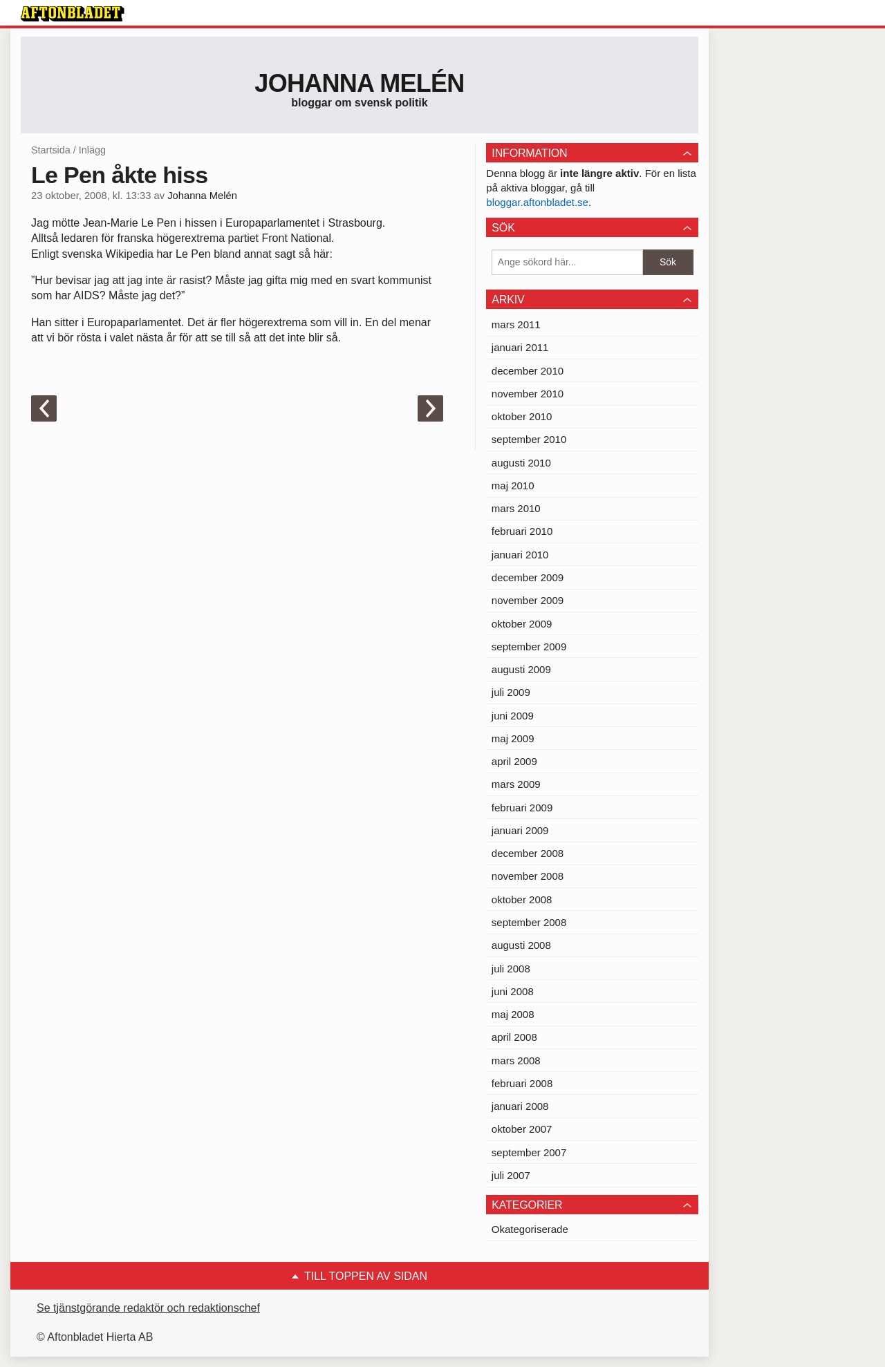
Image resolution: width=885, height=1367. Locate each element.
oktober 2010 (522, 416)
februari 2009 (522, 807)
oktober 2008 (522, 899)
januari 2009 (520, 830)
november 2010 (527, 393)
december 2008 (527, 853)
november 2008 (527, 876)
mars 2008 (516, 1060)
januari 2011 (520, 347)
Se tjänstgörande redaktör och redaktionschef (148, 1308)
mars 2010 (516, 508)
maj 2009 (513, 738)
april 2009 (514, 761)
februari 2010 (522, 531)
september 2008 (529, 922)
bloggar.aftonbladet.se (537, 202)
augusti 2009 (521, 669)
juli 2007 (511, 1175)
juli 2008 (511, 968)
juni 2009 (513, 716)
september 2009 (529, 646)
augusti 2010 (521, 463)
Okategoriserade (530, 1229)
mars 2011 (516, 324)
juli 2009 (511, 692)
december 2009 (527, 577)
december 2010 (527, 371)
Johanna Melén (359, 83)
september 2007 (529, 1152)
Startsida (51, 149)
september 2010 (529, 439)
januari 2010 (520, 554)
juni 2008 (513, 991)
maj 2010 (513, 485)
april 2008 (514, 1037)
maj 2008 (513, 1014)
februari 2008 (522, 1083)
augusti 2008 (521, 945)
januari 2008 (520, 1106)
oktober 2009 (522, 624)
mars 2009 (516, 784)
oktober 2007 (522, 1129)
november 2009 (527, 600)
